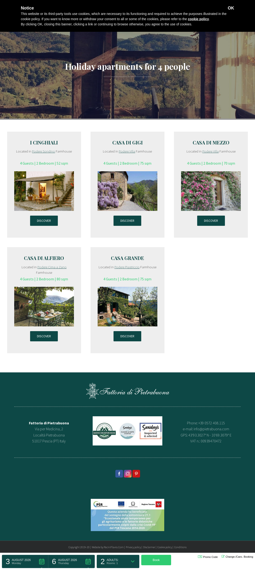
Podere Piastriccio (127, 267)
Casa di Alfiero (44, 258)
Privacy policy (133, 547)
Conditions (180, 547)
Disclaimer (149, 547)
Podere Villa (127, 151)
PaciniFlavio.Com (114, 547)
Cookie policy (164, 547)
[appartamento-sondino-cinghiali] (44, 174)
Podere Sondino (43, 151)
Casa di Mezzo (211, 142)
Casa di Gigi (127, 142)
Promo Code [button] (208, 556)
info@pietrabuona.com (211, 428)
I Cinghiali (44, 142)
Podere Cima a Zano (52, 267)
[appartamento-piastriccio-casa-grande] (127, 289)
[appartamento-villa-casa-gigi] (127, 174)
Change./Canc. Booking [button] (237, 556)
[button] (25, 561)
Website (96, 547)
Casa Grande (127, 258)
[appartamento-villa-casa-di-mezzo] (211, 174)
